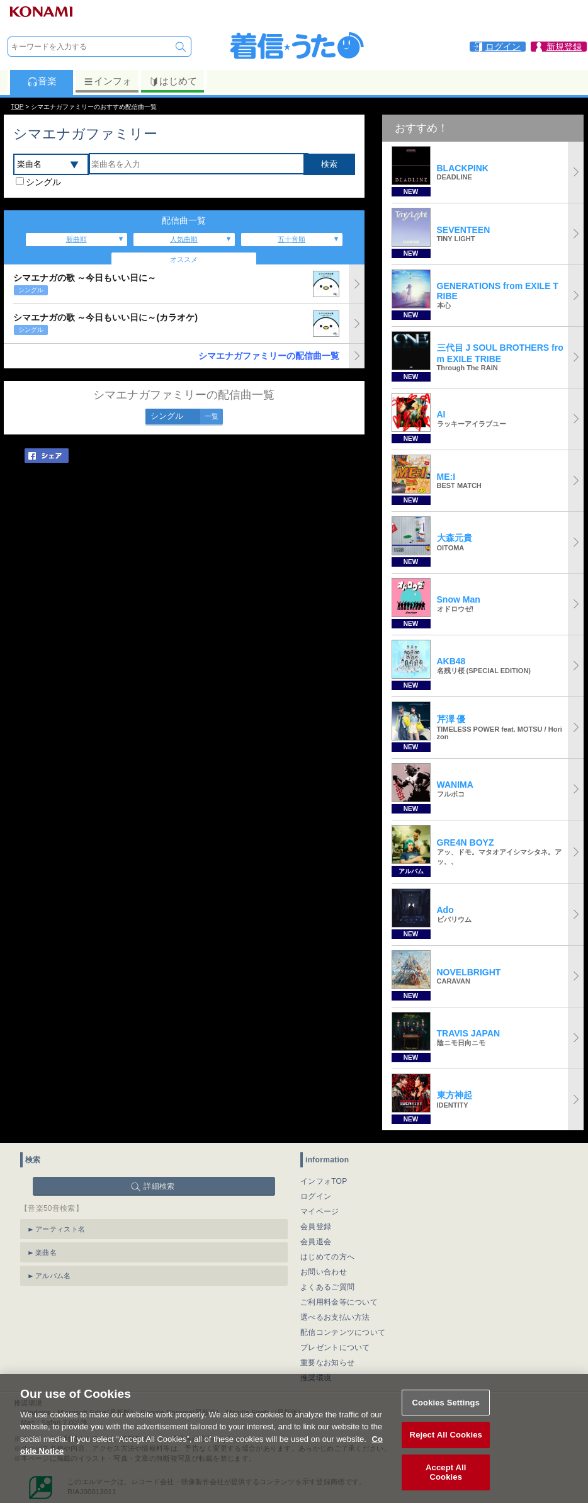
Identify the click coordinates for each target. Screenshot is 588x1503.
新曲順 (76, 239)
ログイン (315, 1196)
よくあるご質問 (327, 1287)
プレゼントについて (335, 1347)
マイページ (319, 1211)
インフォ (107, 81)
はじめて (173, 81)
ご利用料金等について (339, 1302)
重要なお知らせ (327, 1362)
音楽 (42, 81)
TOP (17, 106)
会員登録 (315, 1226)
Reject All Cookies (446, 1442)
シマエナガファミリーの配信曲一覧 (268, 356)
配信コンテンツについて (342, 1332)
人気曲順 (184, 239)
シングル (43, 182)
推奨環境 (315, 1377)
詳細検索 (159, 1186)
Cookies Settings (446, 1409)
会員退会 (315, 1241)
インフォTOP (324, 1181)
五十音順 (291, 239)
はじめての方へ (327, 1256)
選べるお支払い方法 (335, 1317)
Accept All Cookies (446, 1479)
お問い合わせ (323, 1272)
